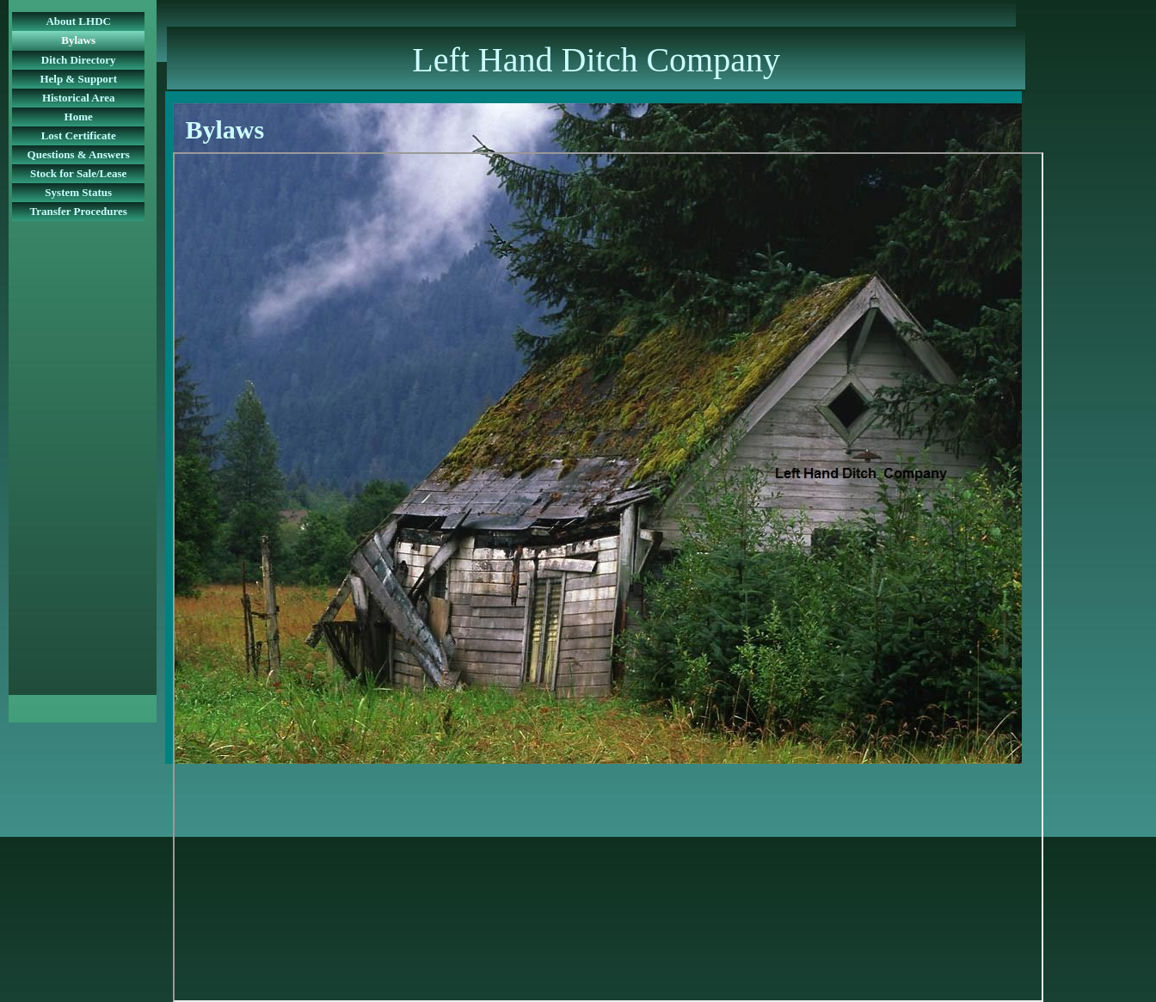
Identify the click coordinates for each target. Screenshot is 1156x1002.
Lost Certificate (78, 135)
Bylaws (78, 40)
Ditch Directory (78, 59)
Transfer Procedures (78, 211)
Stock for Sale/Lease (78, 173)
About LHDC (78, 21)
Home (79, 116)
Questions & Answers (79, 154)
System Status (78, 192)
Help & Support (78, 78)
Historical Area (78, 97)
